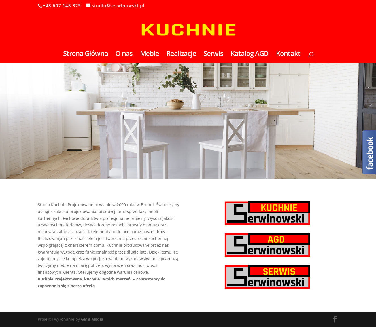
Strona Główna (85, 54)
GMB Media (92, 319)
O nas (124, 54)
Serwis (213, 54)
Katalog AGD (250, 54)
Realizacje (181, 54)
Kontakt (288, 54)
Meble (149, 54)
